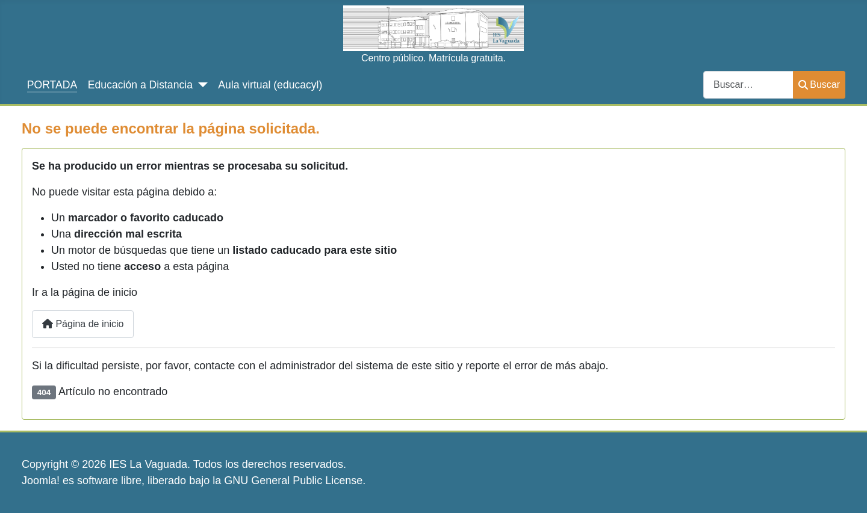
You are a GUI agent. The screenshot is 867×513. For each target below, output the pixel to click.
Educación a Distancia (140, 85)
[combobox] (748, 84)
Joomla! (41, 481)
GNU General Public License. (294, 481)
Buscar (819, 84)
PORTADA (52, 85)
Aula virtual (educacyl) (270, 85)
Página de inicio (82, 324)
